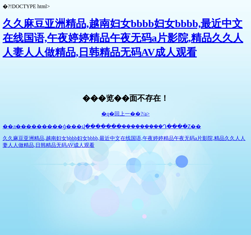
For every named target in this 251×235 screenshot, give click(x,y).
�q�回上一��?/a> (125, 114)
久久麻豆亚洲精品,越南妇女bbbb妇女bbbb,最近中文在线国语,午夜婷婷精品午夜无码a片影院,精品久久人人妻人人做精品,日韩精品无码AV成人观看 (123, 38)
